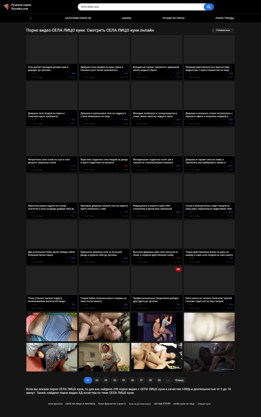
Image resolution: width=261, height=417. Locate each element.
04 (114, 380)
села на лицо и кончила (80, 403)
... (168, 380)
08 (150, 380)
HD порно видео (30, 18)
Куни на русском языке (140, 404)
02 (97, 380)
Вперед (179, 380)
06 (132, 380)
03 (105, 380)
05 (123, 380)
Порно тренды (225, 18)
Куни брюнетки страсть (112, 403)
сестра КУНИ (162, 403)
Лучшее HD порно (173, 18)
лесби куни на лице (183, 403)
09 (159, 380)
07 (141, 380)
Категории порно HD (78, 18)
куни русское (55, 403)
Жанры (126, 18)
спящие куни (203, 404)
